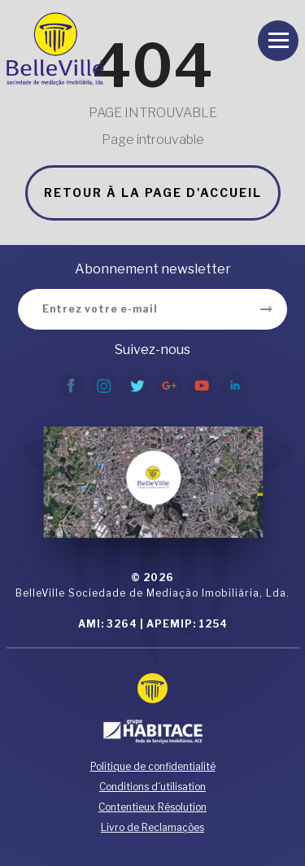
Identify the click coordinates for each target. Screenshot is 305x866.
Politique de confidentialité (153, 766)
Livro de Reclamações (152, 827)
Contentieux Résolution (152, 807)
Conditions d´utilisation (152, 787)
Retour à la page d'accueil (153, 192)
